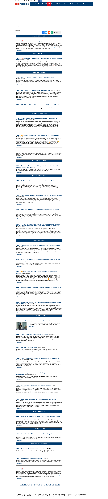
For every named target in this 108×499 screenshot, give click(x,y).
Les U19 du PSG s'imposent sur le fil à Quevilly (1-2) (35, 90)
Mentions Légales (51, 496)
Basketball (30, 0)
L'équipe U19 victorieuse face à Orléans (32, 458)
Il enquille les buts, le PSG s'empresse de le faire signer (36, 321)
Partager (57, 32)
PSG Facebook (31, 496)
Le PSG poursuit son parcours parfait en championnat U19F (38, 77)
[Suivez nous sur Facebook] (39, 1)
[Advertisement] (79, 61)
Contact (25, 494)
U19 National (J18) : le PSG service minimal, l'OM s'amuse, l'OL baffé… (41, 104)
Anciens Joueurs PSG (59, 494)
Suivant (58, 484)
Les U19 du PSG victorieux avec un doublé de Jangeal (36, 434)
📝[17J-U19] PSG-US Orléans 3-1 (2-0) (31, 469)
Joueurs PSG (46, 494)
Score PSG (41, 496)
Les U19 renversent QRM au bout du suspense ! (34, 151)
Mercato (22, 0)
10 (53, 484)
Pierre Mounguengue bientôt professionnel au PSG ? (36, 385)
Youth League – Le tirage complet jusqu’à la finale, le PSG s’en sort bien (41, 195)
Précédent (23, 484)
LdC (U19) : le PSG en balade (29, 347)
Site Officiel (37, 494)
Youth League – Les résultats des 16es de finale (34, 334)
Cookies (61, 496)
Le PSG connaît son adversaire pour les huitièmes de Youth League (40, 180)
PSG (30, 494)
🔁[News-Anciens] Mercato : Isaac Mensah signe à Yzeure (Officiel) (40, 135)
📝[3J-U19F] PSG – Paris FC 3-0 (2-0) (31, 41)
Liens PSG (70, 494)
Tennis (35, 0)
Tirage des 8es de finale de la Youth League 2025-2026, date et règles (40, 245)
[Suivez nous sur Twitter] (41, 1)
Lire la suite (19, 50)
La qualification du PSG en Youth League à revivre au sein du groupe (40, 416)
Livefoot (17, 0)
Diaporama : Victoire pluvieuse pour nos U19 (33, 448)
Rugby (25, 0)
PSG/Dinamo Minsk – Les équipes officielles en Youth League (38, 399)
